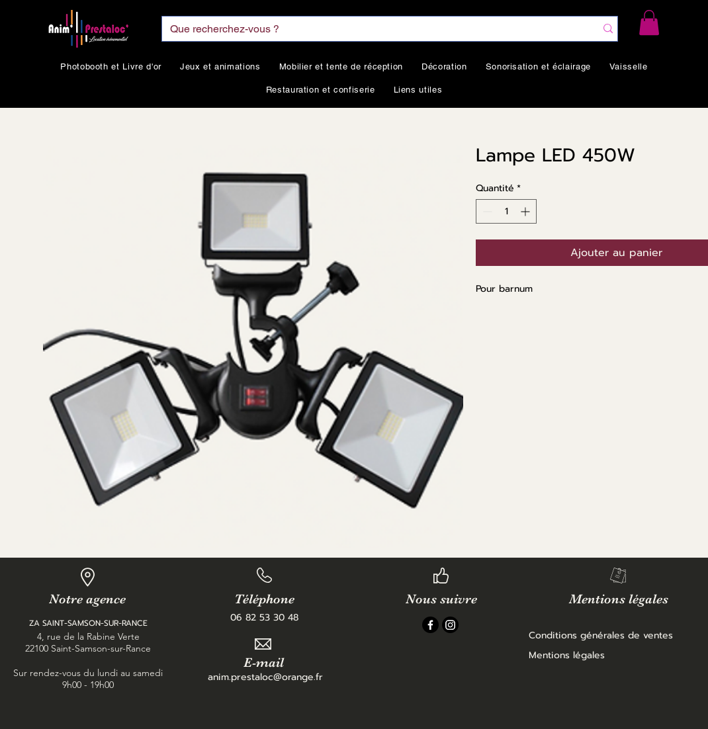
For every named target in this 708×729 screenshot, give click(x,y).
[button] (649, 22)
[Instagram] (450, 625)
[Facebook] (430, 625)
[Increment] (526, 211)
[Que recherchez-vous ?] (369, 29)
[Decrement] (486, 211)
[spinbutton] (506, 211)
